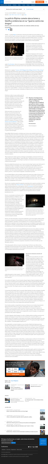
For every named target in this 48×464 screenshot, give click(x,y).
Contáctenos (4, 449)
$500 (9, 371)
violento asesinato (20, 184)
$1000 (15, 371)
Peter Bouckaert (11, 64)
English (10, 14)
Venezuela (10, 4)
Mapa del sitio (13, 449)
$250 (21, 369)
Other (21, 371)
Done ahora (40, 2)
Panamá (28, 4)
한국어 (20, 14)
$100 (15, 369)
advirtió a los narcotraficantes (11, 121)
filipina (14, 34)
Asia (12, 380)
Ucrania (24, 4)
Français (16, 14)
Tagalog (25, 14)
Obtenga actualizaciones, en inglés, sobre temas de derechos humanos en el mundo (17, 440)
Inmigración (33, 4)
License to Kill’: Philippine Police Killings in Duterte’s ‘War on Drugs (29, 70)
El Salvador (15, 4)
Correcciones (8, 449)
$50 (9, 369)
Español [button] (33, 1)
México (20, 4)
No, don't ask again (30, 9)
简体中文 (13, 14)
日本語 (18, 14)
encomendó (30, 186)
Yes (24, 9)
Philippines (15, 380)
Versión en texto (19, 449)
